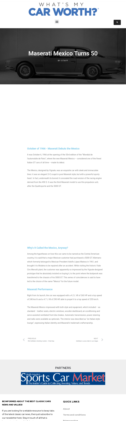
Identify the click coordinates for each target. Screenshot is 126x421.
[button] (57, 21)
